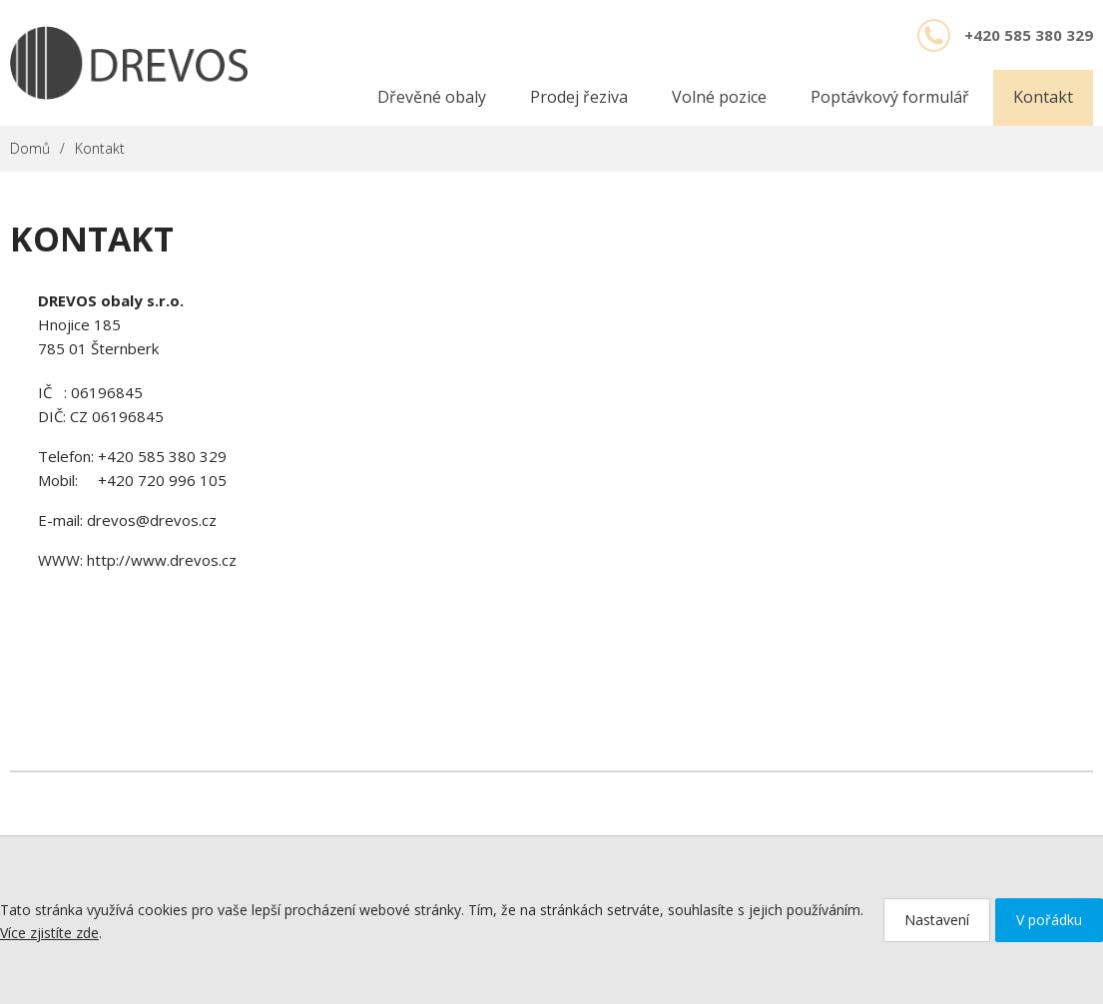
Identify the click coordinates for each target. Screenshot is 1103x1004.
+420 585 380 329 (162, 456)
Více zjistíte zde (49, 932)
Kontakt (1043, 97)
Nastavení (936, 919)
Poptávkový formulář (890, 97)
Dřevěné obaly (431, 97)
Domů (30, 148)
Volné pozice (719, 97)
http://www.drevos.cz (162, 560)
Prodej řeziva (579, 97)
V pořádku (1049, 919)
